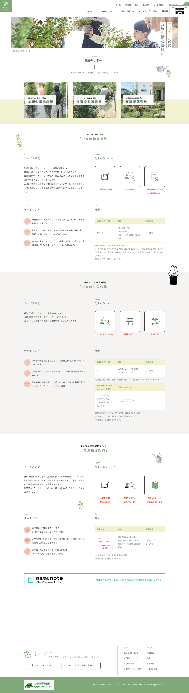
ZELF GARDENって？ (106, 11)
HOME (90, 11)
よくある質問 (158, 5)
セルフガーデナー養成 (148, 11)
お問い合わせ (172, 5)
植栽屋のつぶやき (170, 11)
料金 (137, 5)
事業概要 (146, 5)
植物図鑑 (128, 5)
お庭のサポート (127, 11)
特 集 (118, 5)
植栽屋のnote (186, 29)
